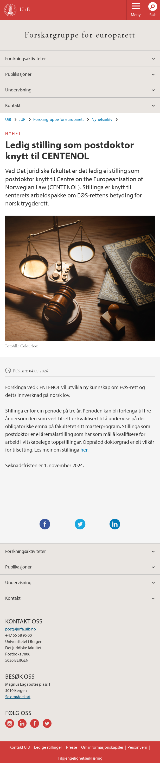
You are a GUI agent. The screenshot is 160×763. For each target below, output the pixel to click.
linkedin (24, 724)
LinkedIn (115, 524)
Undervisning (18, 90)
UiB (8, 119)
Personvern (137, 747)
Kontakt (13, 105)
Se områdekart (17, 696)
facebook (36, 724)
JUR (22, 119)
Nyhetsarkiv (102, 119)
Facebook (45, 524)
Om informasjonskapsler (102, 747)
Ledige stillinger (48, 747)
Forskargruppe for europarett (79, 35)
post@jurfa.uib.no (20, 628)
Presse (71, 747)
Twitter (80, 524)
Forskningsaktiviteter (25, 58)
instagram (11, 724)
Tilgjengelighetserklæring (80, 758)
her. (84, 449)
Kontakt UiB (19, 747)
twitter (49, 724)
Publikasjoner (18, 74)
